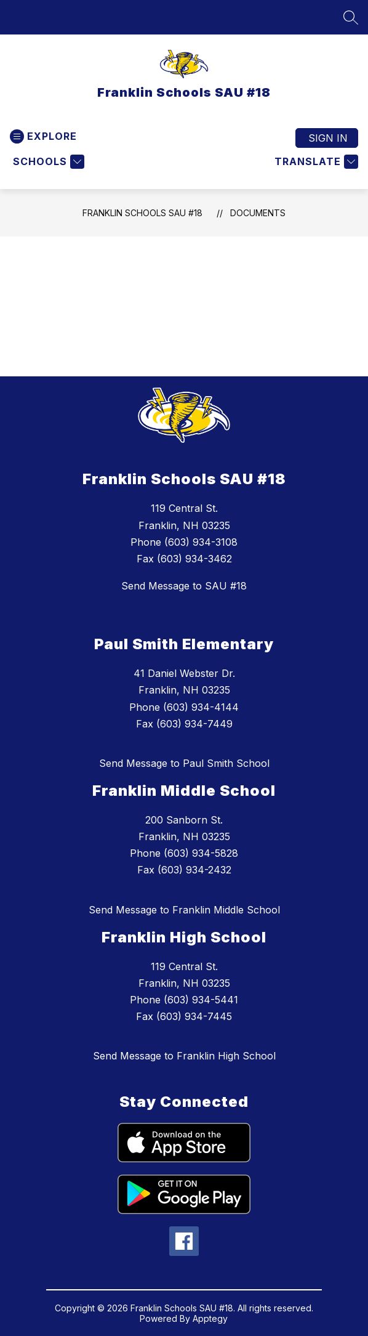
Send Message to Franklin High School (184, 1056)
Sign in (328, 138)
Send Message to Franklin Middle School (184, 910)
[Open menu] (43, 136)
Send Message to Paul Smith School (184, 763)
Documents (258, 213)
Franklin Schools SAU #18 (142, 213)
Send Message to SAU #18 (184, 586)
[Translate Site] (314, 161)
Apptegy (210, 1318)
